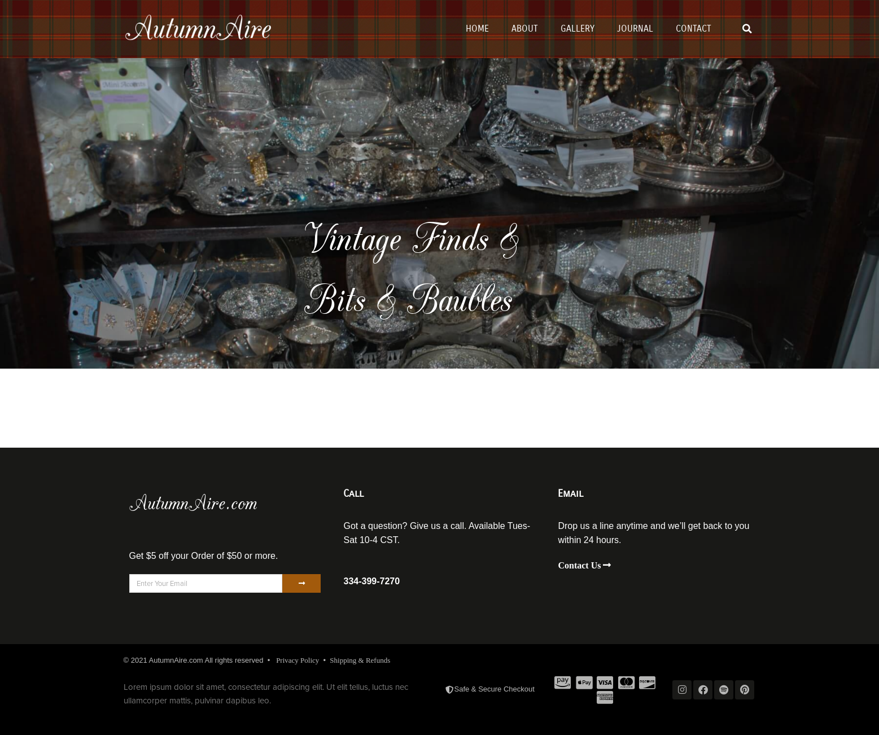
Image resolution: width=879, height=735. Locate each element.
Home (477, 28)
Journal (635, 28)
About (524, 28)
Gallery (577, 28)
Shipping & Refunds (360, 660)
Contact (693, 28)
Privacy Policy (297, 660)
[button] (746, 28)
